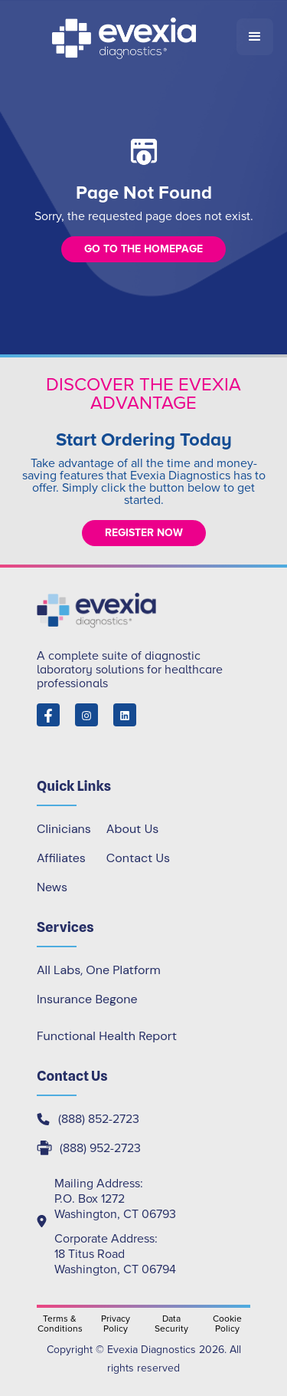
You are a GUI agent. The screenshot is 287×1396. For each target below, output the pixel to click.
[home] (125, 37)
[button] (254, 36)
